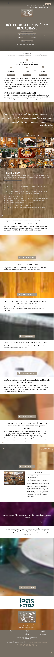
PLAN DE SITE (43, 634)
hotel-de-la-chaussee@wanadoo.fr (39, 7)
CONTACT (43, 631)
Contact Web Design (27, 638)
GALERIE (27, 634)
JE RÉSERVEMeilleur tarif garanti (47, 449)
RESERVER (43, 630)
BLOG (11, 631)
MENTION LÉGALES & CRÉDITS (43, 633)
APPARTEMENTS (27, 633)
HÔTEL (11, 630)
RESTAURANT (11, 633)
